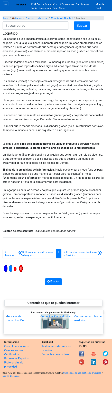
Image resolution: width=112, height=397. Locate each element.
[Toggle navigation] (5, 3)
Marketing (42, 18)
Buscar (82, 25)
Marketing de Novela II (62, 18)
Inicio (5, 18)
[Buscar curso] (36, 25)
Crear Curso (59, 8)
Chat (55, 4)
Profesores (45, 8)
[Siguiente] (82, 253)
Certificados (11, 354)
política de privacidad (91, 373)
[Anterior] (36, 253)
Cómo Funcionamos (16, 346)
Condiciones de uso (72, 373)
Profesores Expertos (16, 358)
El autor (53, 281)
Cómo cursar (67, 4)
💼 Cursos (17, 18)
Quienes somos (13, 350)
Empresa (30, 18)
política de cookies (11, 376)
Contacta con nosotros (55, 354)
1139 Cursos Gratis (41, 4)
